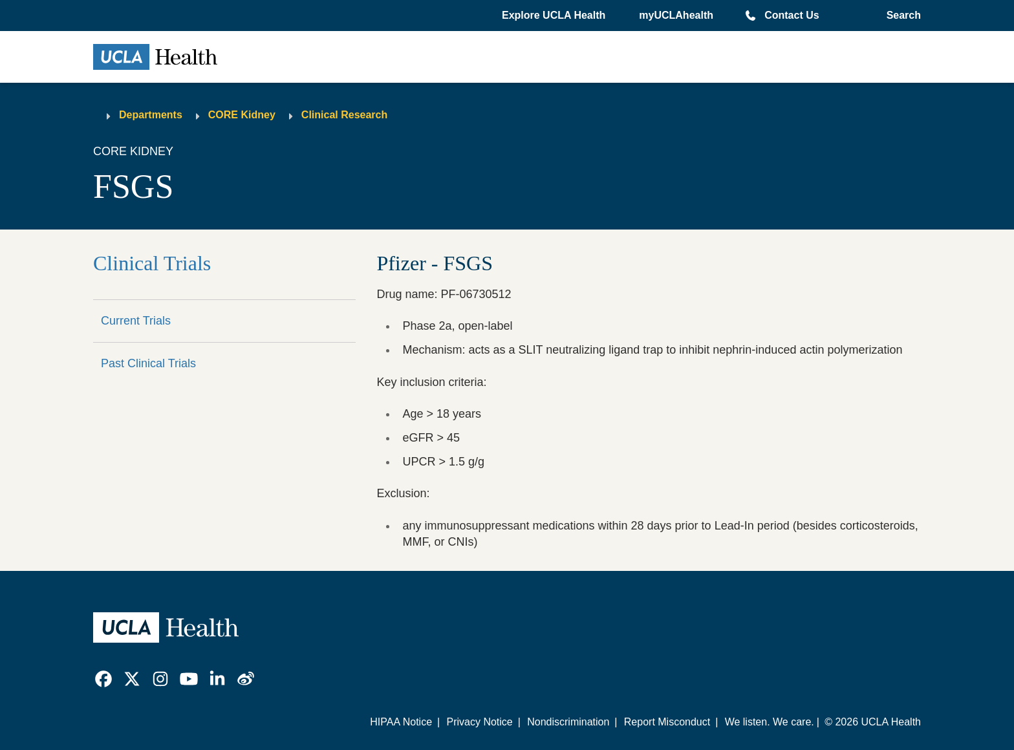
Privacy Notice (479, 721)
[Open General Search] (901, 15)
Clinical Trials (152, 263)
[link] (103, 679)
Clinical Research (344, 114)
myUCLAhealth (676, 15)
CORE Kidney (241, 114)
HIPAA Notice (401, 721)
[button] (555, 15)
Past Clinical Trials (148, 363)
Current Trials (136, 320)
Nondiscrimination (568, 721)
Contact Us (791, 15)
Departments (150, 114)
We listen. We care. (769, 721)
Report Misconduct (667, 721)
